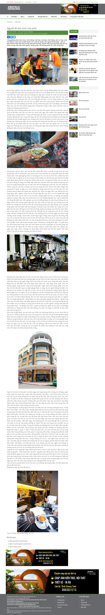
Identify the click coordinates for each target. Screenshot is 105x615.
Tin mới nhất (74, 31)
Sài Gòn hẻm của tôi (15, 547)
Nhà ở (23, 16)
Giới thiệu (14, 16)
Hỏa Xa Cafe (82, 117)
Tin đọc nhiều (74, 88)
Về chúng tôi (60, 600)
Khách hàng (28, 2)
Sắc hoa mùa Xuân (84, 109)
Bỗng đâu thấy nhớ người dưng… (19, 541)
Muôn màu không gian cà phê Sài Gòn (20, 544)
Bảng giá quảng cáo (18, 2)
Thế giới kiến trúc (43, 16)
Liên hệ (35, 2)
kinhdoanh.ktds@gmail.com (81, 2)
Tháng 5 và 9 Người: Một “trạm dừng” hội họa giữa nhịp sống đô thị (88, 61)
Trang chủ (10, 22)
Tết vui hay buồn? (84, 100)
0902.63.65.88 (93, 2)
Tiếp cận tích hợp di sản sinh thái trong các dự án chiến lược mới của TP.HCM (88, 79)
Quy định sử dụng (61, 605)
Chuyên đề (31, 16)
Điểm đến (54, 16)
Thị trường (64, 16)
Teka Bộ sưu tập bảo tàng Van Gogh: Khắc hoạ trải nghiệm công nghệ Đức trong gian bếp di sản (88, 70)
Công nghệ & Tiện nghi (77, 16)
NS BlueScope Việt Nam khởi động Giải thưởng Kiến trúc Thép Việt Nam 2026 (88, 52)
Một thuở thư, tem (84, 92)
